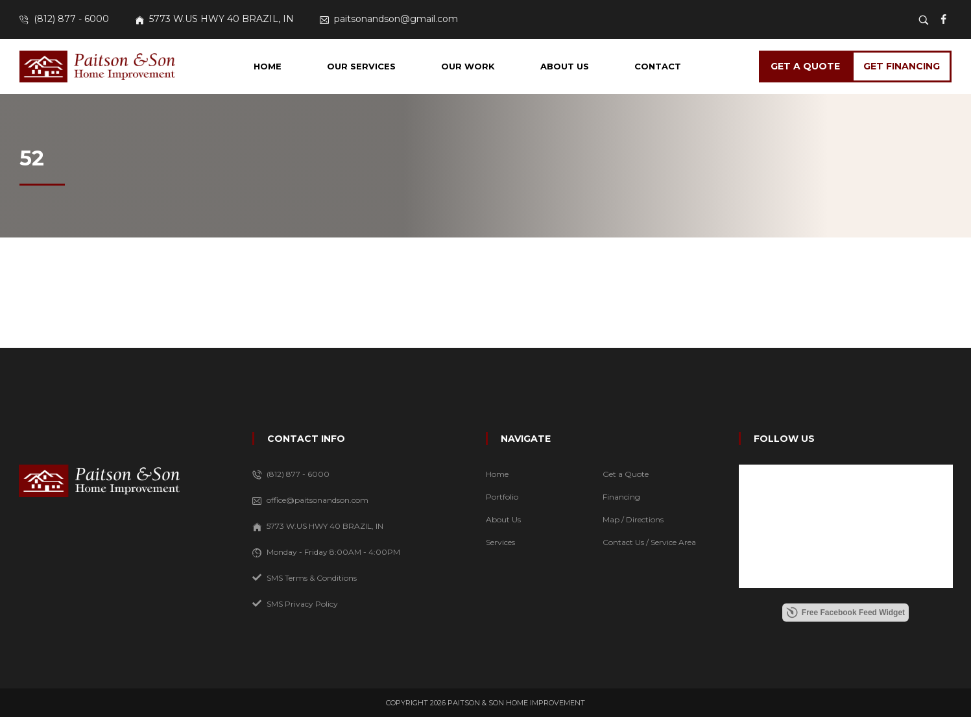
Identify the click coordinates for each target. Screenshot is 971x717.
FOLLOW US (784, 438)
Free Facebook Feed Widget (845, 612)
